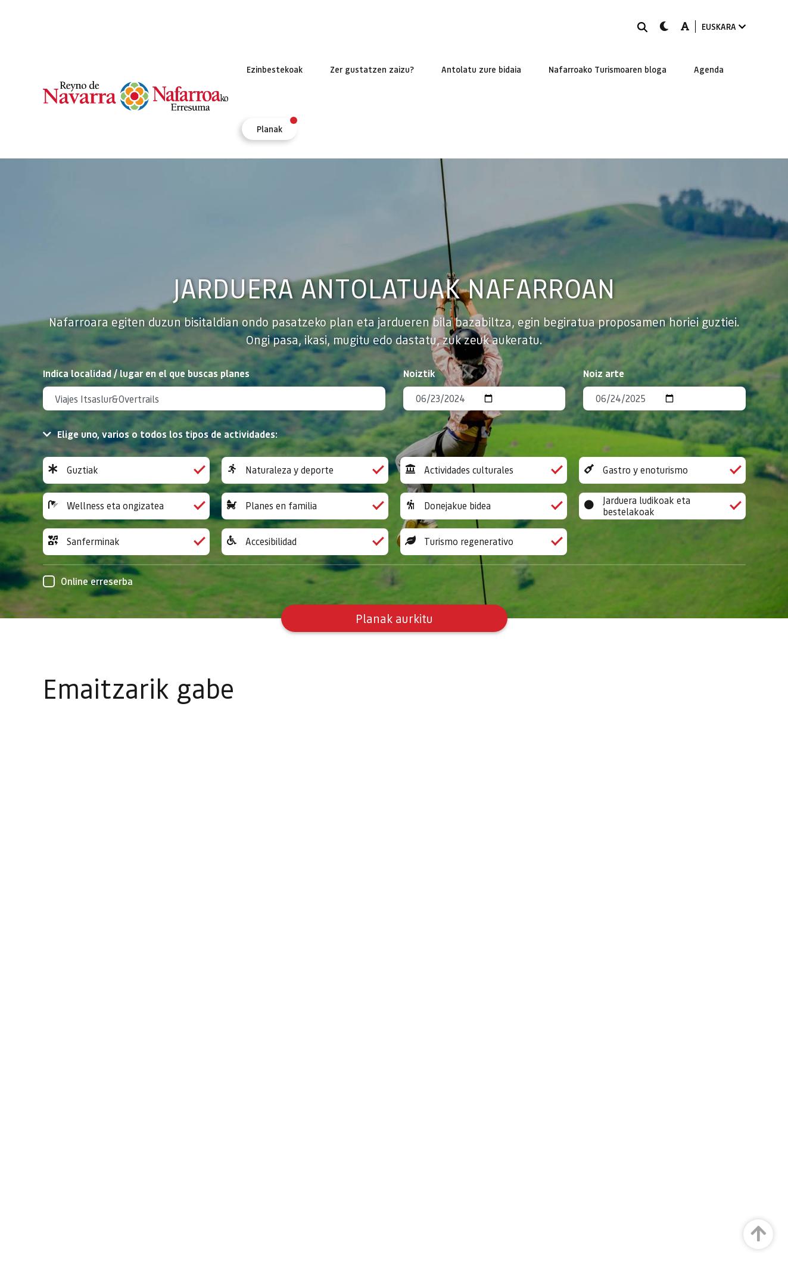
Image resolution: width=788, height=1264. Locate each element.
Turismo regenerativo (483, 541)
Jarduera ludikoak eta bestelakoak (662, 506)
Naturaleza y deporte (305, 470)
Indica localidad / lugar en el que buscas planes (146, 373)
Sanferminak (126, 541)
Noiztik (419, 373)
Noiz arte (603, 373)
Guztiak (126, 470)
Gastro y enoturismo (662, 470)
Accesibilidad (305, 541)
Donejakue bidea (483, 506)
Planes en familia (305, 506)
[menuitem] (274, 69)
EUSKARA (724, 26)
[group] (126, 470)
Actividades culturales (483, 470)
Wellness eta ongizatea (126, 506)
